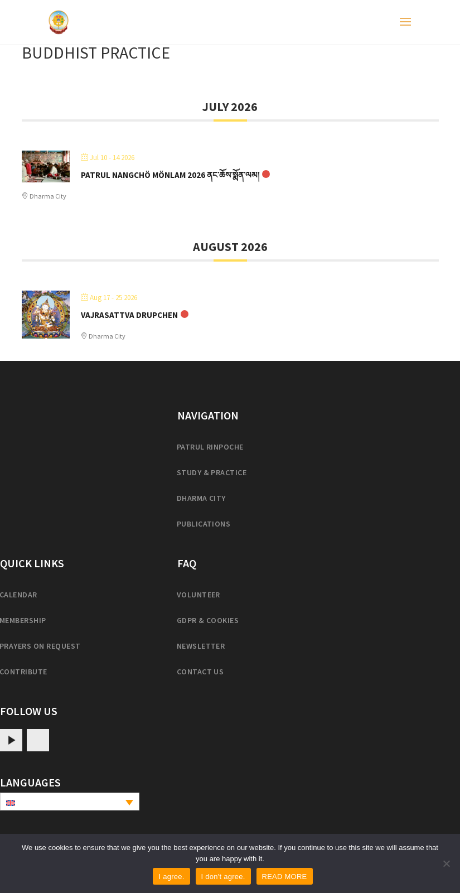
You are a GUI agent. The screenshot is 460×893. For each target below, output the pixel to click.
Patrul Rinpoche (210, 447)
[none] (69, 801)
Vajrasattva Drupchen (129, 315)
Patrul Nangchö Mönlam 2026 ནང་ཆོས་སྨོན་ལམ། (170, 175)
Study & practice (212, 472)
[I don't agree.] (446, 863)
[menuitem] (69, 801)
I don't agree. (223, 876)
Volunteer (198, 595)
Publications (204, 524)
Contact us (200, 672)
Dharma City (201, 498)
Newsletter (201, 646)
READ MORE (284, 876)
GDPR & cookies (208, 620)
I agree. (171, 876)
